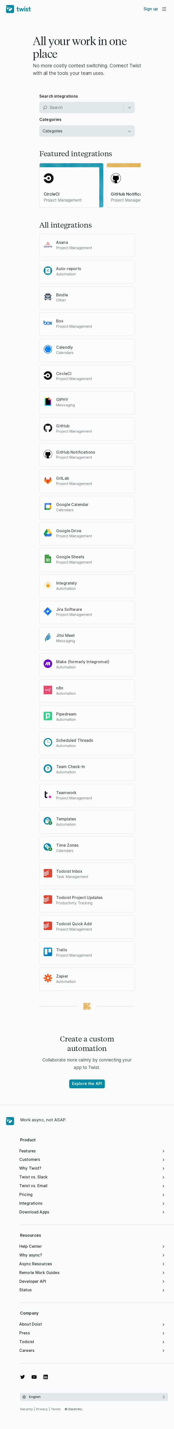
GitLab (62, 478)
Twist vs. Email (92, 1185)
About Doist (92, 1324)
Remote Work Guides (92, 1272)
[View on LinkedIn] (45, 1376)
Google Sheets (70, 557)
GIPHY (62, 399)
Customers (92, 1159)
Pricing (92, 1194)
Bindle (62, 295)
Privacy (42, 1409)
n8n (59, 688)
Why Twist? (92, 1168)
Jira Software (69, 609)
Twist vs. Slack (92, 1177)
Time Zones (67, 845)
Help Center (92, 1246)
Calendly (64, 347)
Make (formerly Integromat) (82, 661)
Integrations (92, 1203)
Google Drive (68, 530)
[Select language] (94, 1397)
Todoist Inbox (69, 871)
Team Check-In (70, 766)
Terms (56, 1409)
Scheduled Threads (74, 740)
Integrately (66, 583)
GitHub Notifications (75, 452)
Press (92, 1333)
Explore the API (87, 1083)
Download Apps (92, 1212)
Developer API (92, 1281)
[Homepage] (10, 1121)
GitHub (62, 426)
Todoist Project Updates (79, 897)
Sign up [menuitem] (151, 9)
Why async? (92, 1255)
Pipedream (66, 714)
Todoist (92, 1341)
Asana (62, 242)
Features (92, 1151)
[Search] (129, 107)
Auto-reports (68, 268)
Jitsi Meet (65, 635)
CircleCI (63, 373)
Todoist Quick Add (74, 924)
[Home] (18, 9)
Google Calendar (72, 504)
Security (26, 1409)
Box (59, 321)
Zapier (62, 976)
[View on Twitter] (22, 1376)
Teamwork (66, 792)
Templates (66, 819)
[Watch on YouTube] (34, 1376)
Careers (92, 1350)
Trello (61, 950)
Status (92, 1290)
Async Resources (92, 1264)
